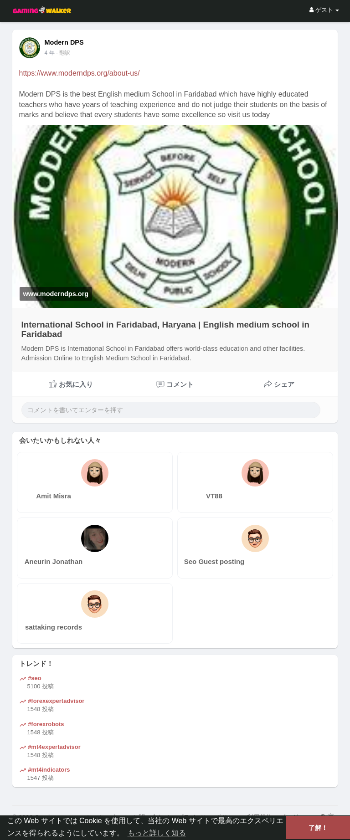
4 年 (50, 53)
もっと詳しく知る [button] (157, 833)
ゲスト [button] (324, 9)
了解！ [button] (318, 827)
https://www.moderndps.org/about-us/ (79, 73)
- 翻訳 (63, 53)
